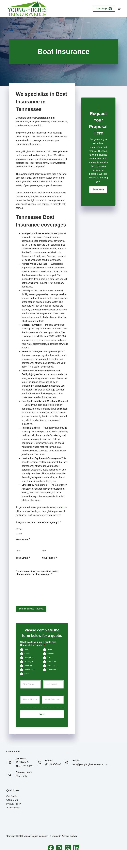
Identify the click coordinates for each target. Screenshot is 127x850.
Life (48, 656)
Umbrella (28, 664)
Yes (20, 529)
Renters (50, 652)
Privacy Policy (13, 799)
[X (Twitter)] (68, 843)
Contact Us (12, 795)
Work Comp (29, 668)
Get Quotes (12, 791)
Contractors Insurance (53, 668)
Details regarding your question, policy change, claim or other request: (37, 572)
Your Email (23, 558)
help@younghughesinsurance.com (90, 760)
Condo (27, 652)
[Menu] (119, 8)
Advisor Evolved (70, 831)
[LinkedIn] (76, 843)
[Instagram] (59, 843)
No (20, 533)
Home (49, 647)
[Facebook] (51, 843)
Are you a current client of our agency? (38, 522)
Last (44, 551)
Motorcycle (29, 660)
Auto (26, 647)
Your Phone (49, 558)
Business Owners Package (53, 664)
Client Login (104, 8)
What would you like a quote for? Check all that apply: (38, 641)
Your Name (23, 539)
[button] (98, 189)
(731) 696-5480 (53, 760)
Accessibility (12, 803)
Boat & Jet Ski (53, 660)
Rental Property (31, 656)
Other (27, 672)
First (18, 551)
